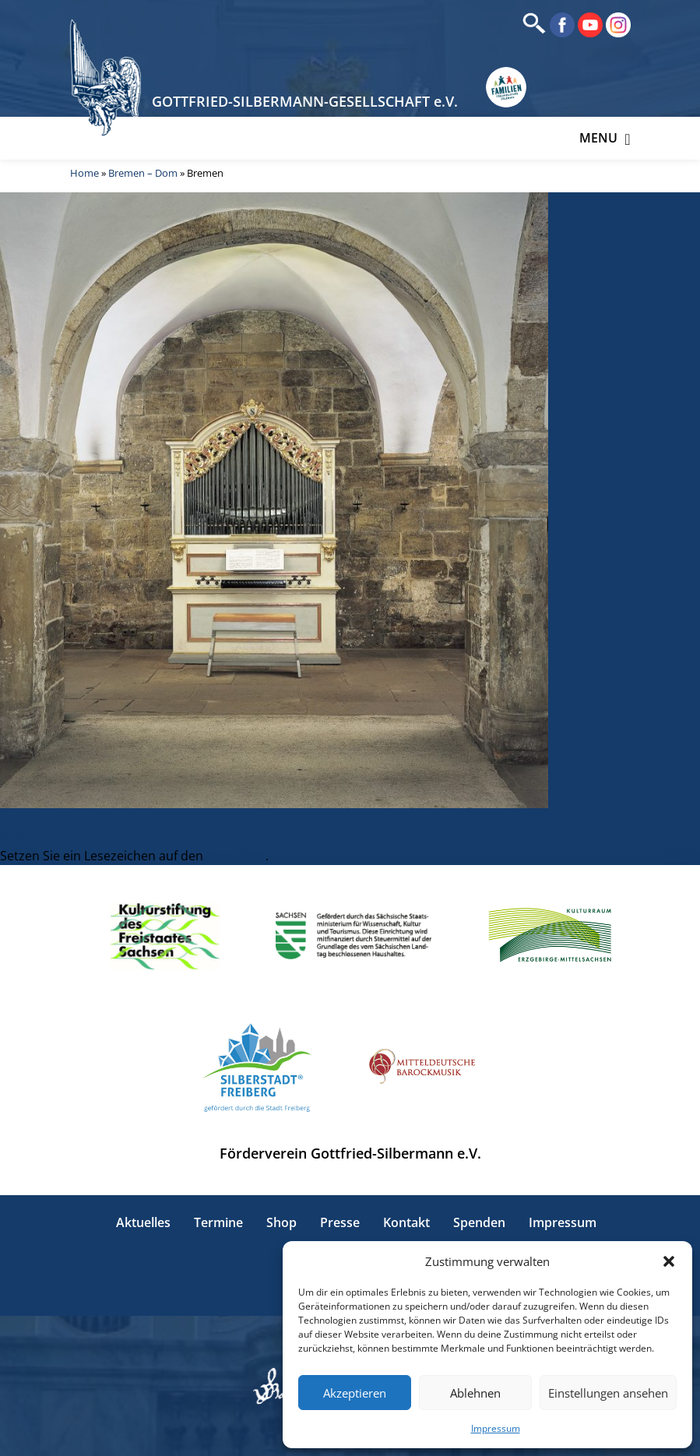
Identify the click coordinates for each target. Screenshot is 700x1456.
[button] (669, 1261)
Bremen (23, 837)
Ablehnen (475, 1393)
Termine (218, 1222)
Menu (604, 138)
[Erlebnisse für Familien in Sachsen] (506, 87)
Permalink (236, 855)
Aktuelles (143, 1222)
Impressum (495, 1428)
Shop (281, 1222)
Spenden (479, 1222)
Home (84, 173)
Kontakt (406, 1222)
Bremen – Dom (143, 173)
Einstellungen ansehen (608, 1393)
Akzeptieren (354, 1393)
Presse (340, 1222)
